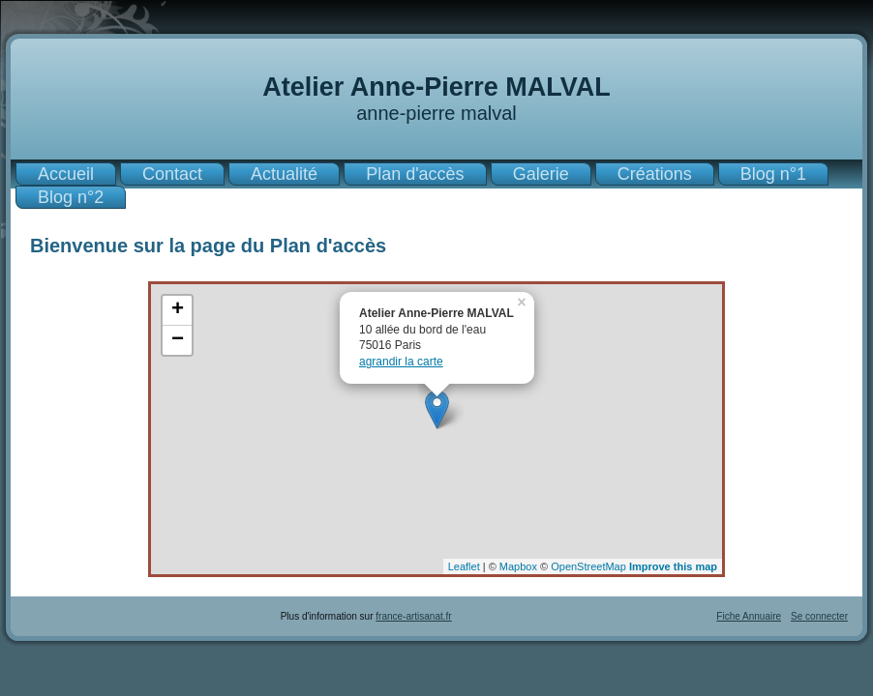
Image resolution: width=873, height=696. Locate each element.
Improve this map (673, 566)
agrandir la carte (401, 361)
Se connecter (819, 616)
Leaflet (464, 566)
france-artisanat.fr (413, 616)
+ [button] (177, 310)
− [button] (177, 340)
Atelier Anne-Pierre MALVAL (436, 87)
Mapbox (518, 566)
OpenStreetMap (588, 566)
